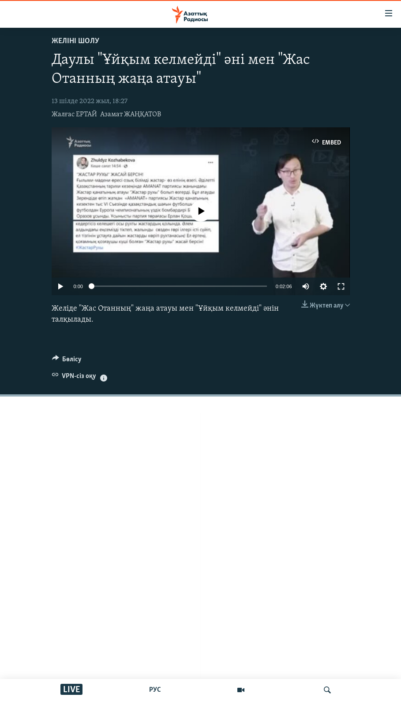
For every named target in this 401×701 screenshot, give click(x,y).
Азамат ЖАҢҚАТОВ (130, 114)
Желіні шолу (75, 41)
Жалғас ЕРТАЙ (74, 114)
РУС (155, 690)
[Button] (67, 361)
